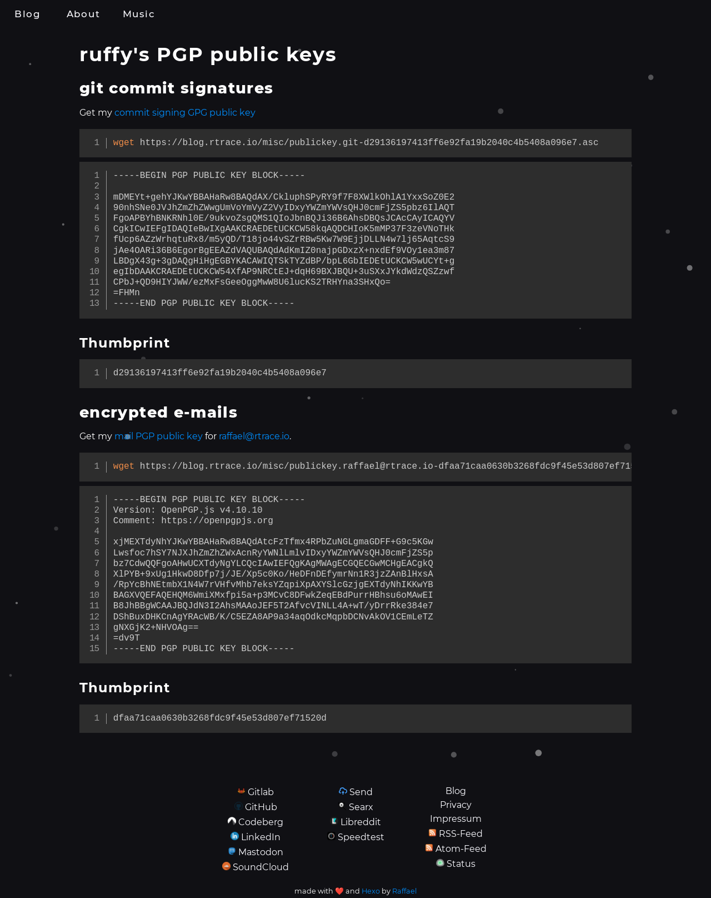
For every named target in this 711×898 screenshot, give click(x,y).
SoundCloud (261, 867)
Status (461, 864)
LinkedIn (261, 837)
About (83, 13)
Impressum (456, 818)
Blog (27, 13)
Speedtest (361, 837)
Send (361, 792)
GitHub (261, 807)
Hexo (371, 891)
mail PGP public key (158, 436)
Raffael (404, 891)
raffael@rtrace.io (254, 436)
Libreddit (361, 822)
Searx (361, 807)
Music (139, 13)
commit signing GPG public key (185, 112)
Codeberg (260, 822)
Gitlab (261, 792)
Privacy (456, 805)
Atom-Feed (461, 849)
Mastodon (260, 852)
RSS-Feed (461, 833)
